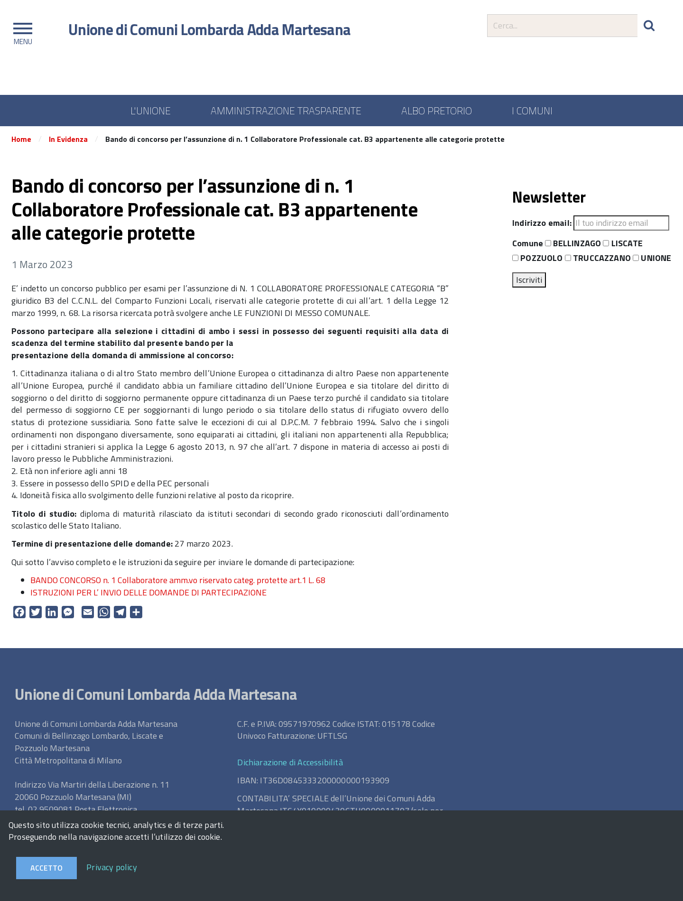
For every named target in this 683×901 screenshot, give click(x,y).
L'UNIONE (150, 110)
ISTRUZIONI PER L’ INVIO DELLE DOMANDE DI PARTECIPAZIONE (148, 592)
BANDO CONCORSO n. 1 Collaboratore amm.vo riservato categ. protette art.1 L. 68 (177, 580)
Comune (527, 243)
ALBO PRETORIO (436, 110)
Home (21, 139)
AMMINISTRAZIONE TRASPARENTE (286, 110)
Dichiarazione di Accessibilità (289, 762)
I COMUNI (532, 110)
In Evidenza (68, 139)
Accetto (46, 867)
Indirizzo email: (542, 223)
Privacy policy (111, 867)
